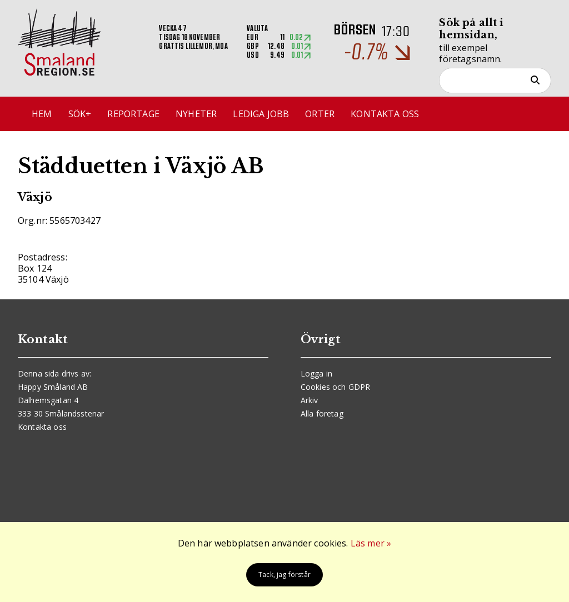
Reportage (133, 114)
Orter (320, 114)
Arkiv (309, 400)
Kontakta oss (385, 114)
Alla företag (322, 413)
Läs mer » (371, 543)
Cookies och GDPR (336, 387)
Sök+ (80, 114)
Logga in (316, 373)
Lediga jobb (261, 114)
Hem (42, 114)
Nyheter (196, 114)
